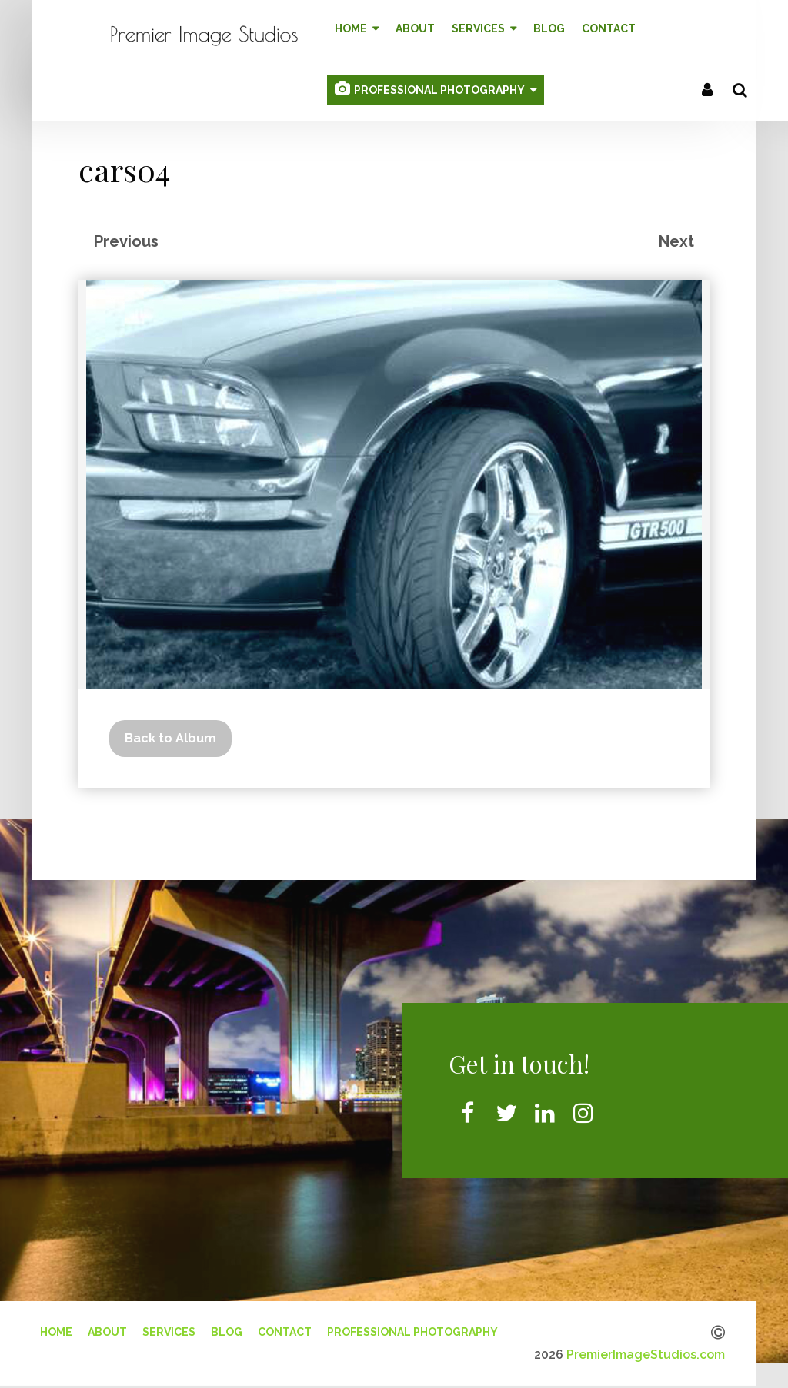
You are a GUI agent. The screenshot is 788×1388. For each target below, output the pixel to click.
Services (168, 1328)
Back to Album (170, 734)
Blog (226, 1328)
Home (56, 1328)
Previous (126, 237)
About (107, 1328)
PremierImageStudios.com (645, 1350)
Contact (285, 1328)
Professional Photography (412, 1328)
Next (676, 237)
